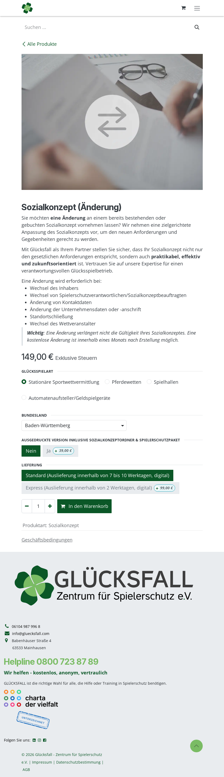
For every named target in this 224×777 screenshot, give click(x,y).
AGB (26, 769)
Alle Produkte (39, 44)
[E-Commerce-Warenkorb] (183, 8)
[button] (196, 746)
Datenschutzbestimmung (78, 762)
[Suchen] (197, 27)
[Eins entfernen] (27, 506)
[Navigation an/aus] (197, 8)
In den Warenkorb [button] (84, 506)
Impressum (42, 762)
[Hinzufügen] (50, 506)
